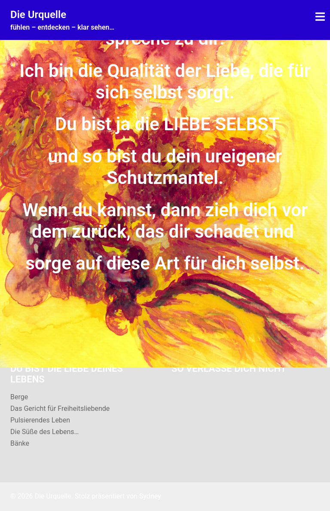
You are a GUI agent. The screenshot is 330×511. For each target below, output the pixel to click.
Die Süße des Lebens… (44, 432)
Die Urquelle (38, 15)
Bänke (19, 443)
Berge (19, 397)
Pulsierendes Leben (40, 420)
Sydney (150, 496)
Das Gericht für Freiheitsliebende (60, 408)
